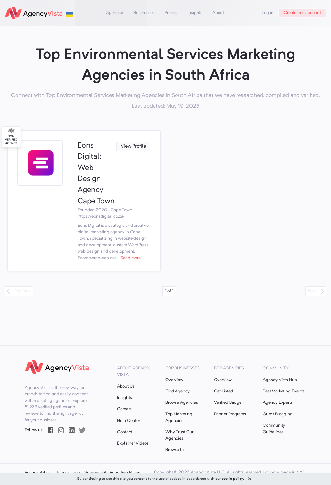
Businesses (144, 13)
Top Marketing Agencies (179, 417)
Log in (267, 13)
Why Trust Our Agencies (179, 435)
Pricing (171, 13)
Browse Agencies (182, 403)
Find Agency (178, 391)
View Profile (133, 146)
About (218, 13)
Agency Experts (278, 403)
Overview (174, 380)
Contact (124, 432)
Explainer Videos (133, 443)
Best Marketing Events (283, 391)
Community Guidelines (274, 429)
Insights (194, 13)
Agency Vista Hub (280, 380)
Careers (124, 409)
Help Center (128, 421)
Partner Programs (230, 414)
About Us (125, 386)
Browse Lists (177, 450)
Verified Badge (227, 403)
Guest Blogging (278, 414)
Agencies (115, 13)
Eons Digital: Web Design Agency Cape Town (96, 173)
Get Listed (223, 391)
